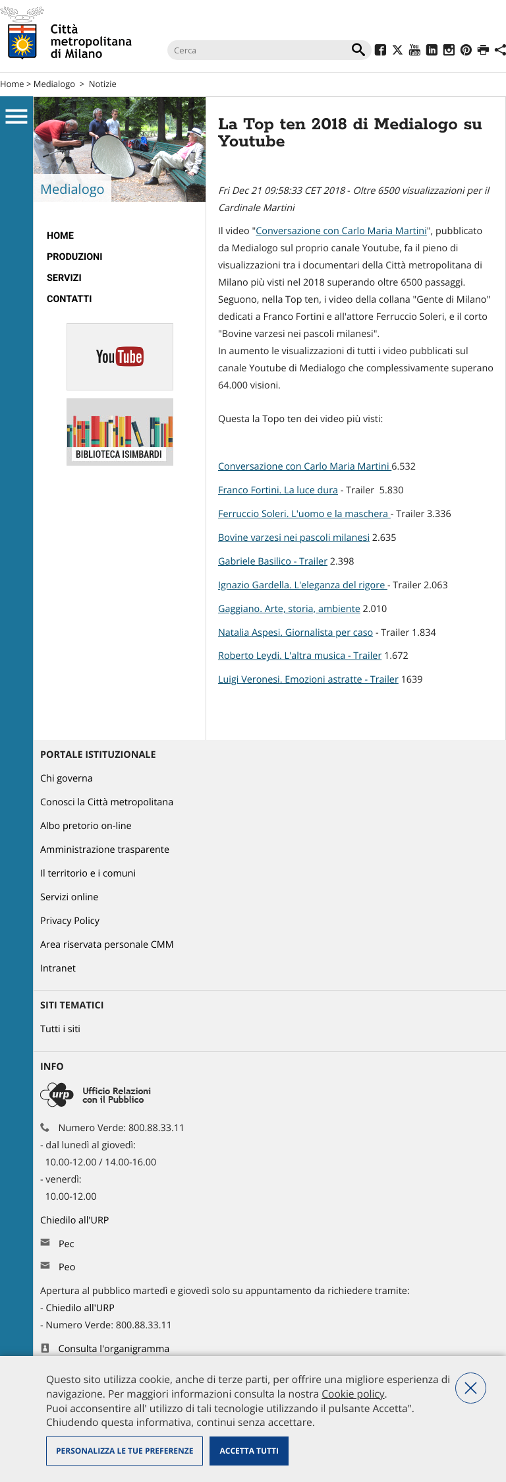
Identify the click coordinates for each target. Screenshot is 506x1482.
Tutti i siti (60, 1029)
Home (12, 84)
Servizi (64, 278)
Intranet (58, 968)
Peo (67, 1267)
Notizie (103, 84)
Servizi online (69, 897)
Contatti (69, 299)
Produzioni (74, 256)
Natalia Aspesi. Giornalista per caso (295, 633)
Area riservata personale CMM (107, 945)
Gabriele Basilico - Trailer (272, 561)
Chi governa (66, 778)
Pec (66, 1244)
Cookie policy (353, 1393)
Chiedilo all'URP (75, 1220)
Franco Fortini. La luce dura (278, 490)
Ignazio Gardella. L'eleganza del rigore (302, 585)
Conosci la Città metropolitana (106, 802)
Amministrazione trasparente (104, 850)
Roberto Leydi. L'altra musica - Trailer (299, 656)
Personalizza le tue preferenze (124, 1450)
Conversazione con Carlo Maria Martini (341, 231)
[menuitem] (119, 236)
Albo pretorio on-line (86, 826)
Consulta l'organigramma (114, 1349)
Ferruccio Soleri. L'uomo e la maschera (304, 514)
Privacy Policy (69, 921)
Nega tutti (470, 1388)
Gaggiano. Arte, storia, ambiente (289, 609)
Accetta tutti (248, 1450)
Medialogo (54, 84)
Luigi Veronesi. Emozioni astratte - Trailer (308, 679)
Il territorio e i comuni (88, 873)
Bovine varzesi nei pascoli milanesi (294, 538)
